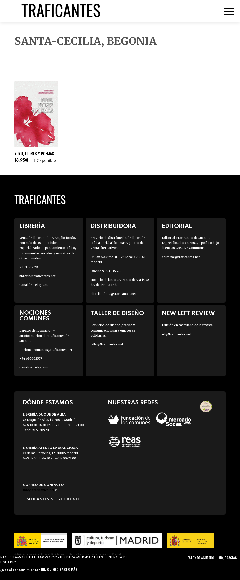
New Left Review (188, 313)
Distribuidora (113, 226)
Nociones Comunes (35, 316)
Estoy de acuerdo (200, 557)
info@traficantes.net (40, 490)
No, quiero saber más (59, 569)
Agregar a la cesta (33, 160)
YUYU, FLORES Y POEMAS (34, 153)
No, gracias (228, 557)
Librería (32, 226)
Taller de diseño (117, 313)
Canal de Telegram (33, 285)
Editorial (177, 226)
